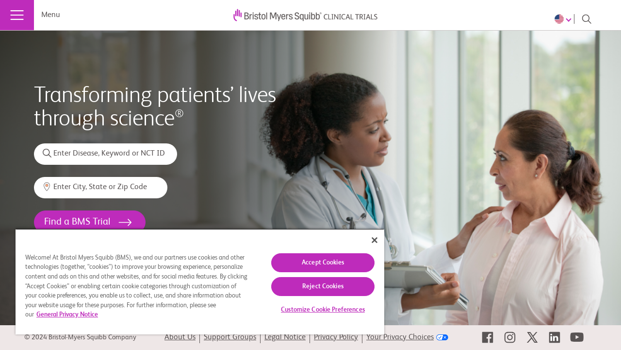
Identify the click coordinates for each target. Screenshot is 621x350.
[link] (487, 337)
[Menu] (17, 15)
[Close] (366, 240)
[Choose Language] (564, 19)
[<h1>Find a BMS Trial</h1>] (90, 222)
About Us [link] (180, 337)
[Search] (586, 19)
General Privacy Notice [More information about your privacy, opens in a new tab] (95, 315)
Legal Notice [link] (285, 337)
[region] (196, 281)
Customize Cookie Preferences (316, 310)
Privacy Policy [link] (336, 337)
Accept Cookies (315, 263)
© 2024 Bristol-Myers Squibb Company (80, 337)
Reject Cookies (315, 286)
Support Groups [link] (230, 337)
